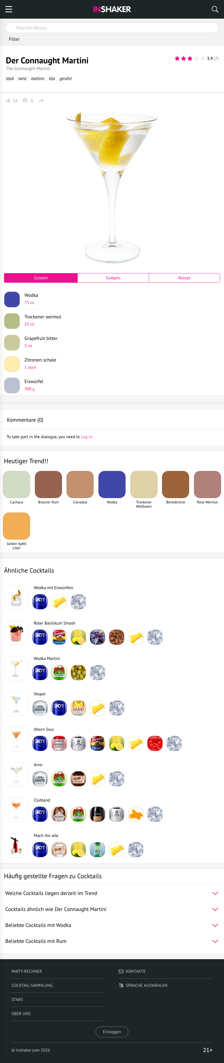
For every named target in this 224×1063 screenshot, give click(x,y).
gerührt (66, 78)
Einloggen (112, 1032)
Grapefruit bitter (120, 341)
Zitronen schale (120, 363)
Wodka (120, 298)
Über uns (21, 1013)
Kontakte (132, 971)
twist (22, 78)
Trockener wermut (120, 320)
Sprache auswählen (143, 985)
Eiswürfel (120, 385)
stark (10, 78)
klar (52, 78)
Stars (17, 999)
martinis (37, 78)
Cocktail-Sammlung (32, 985)
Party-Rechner (26, 971)
